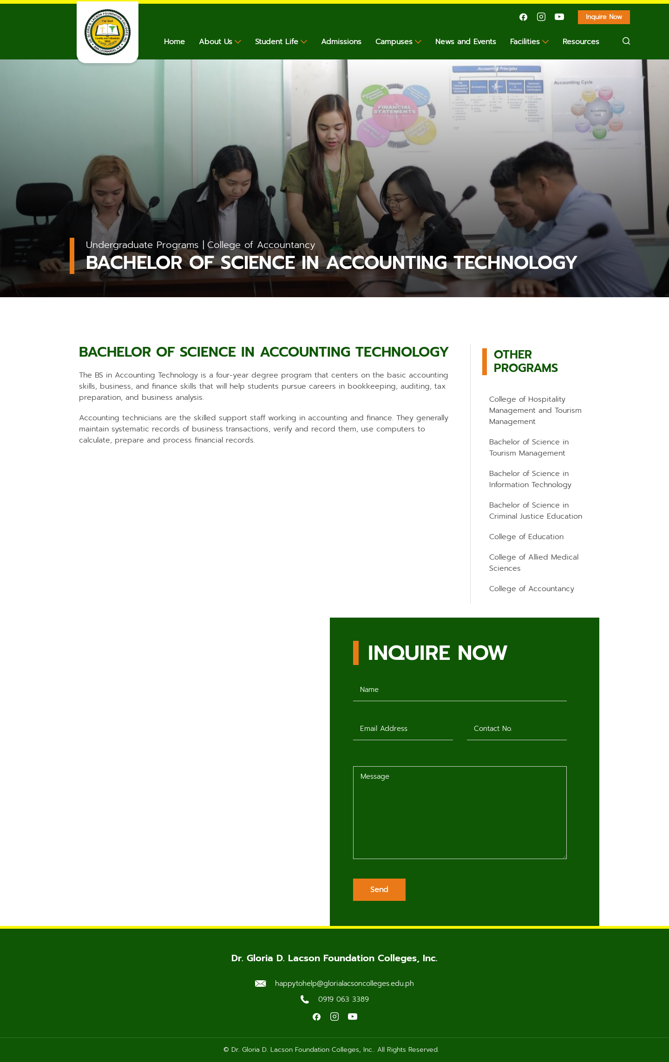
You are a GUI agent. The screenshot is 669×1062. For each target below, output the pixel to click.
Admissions (341, 41)
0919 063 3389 (343, 999)
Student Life (276, 41)
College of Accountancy (531, 588)
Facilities (525, 41)
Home (174, 41)
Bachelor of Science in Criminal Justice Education (535, 511)
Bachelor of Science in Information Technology (530, 479)
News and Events (465, 41)
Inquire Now (608, 18)
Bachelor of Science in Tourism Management (529, 448)
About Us (215, 41)
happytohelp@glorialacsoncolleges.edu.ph (344, 983)
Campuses (394, 41)
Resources (581, 41)
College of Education (526, 536)
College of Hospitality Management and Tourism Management (535, 410)
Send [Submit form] (379, 889)
